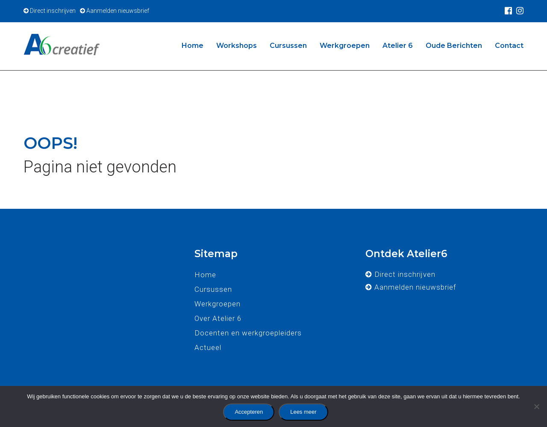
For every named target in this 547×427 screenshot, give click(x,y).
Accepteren (249, 412)
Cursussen (288, 46)
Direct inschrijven (50, 10)
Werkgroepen (345, 46)
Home (192, 46)
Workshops (236, 46)
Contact (509, 46)
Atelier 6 (397, 46)
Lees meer (303, 412)
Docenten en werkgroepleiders (248, 333)
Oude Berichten (454, 46)
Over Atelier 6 (217, 318)
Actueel (207, 347)
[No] (536, 406)
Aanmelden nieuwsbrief (114, 10)
